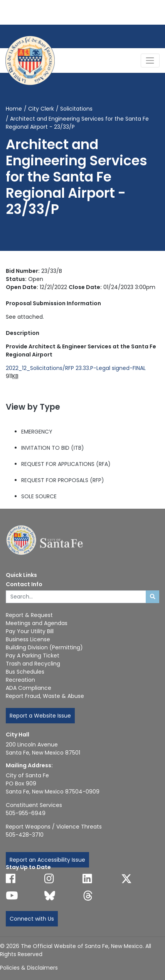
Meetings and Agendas (36, 623)
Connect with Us (32, 919)
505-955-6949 (25, 813)
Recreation (20, 680)
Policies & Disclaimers (29, 968)
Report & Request (29, 615)
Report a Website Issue (40, 715)
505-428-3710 (25, 835)
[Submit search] (152, 596)
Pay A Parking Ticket (32, 655)
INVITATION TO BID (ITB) (52, 448)
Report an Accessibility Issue (47, 860)
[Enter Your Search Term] (76, 596)
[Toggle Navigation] (150, 60)
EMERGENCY (36, 431)
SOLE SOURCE (39, 496)
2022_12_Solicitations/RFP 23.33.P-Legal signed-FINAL (76, 368)
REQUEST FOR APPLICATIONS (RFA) (66, 464)
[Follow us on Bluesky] (49, 895)
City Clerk (41, 109)
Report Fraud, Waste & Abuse (45, 696)
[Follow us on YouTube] (12, 895)
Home (14, 109)
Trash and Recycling (33, 663)
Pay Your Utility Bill (30, 631)
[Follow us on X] (126, 878)
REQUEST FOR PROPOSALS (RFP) (62, 480)
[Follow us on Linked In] (87, 878)
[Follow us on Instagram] (49, 878)
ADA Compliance (28, 688)
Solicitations (76, 109)
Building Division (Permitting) (44, 647)
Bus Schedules (25, 672)
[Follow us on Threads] (87, 895)
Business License (28, 639)
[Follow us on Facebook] (10, 878)
